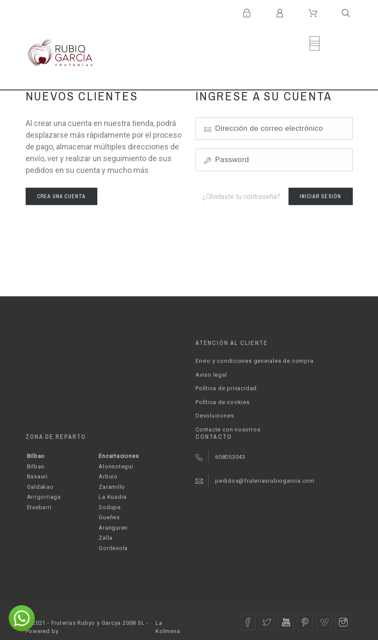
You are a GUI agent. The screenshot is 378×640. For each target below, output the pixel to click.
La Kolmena (168, 627)
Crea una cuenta (61, 196)
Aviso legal (211, 374)
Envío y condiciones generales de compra (254, 361)
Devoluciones (215, 415)
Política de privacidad (226, 388)
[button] (22, 618)
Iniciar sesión (321, 196)
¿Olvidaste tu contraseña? (241, 196)
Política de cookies (223, 402)
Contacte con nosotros (228, 429)
